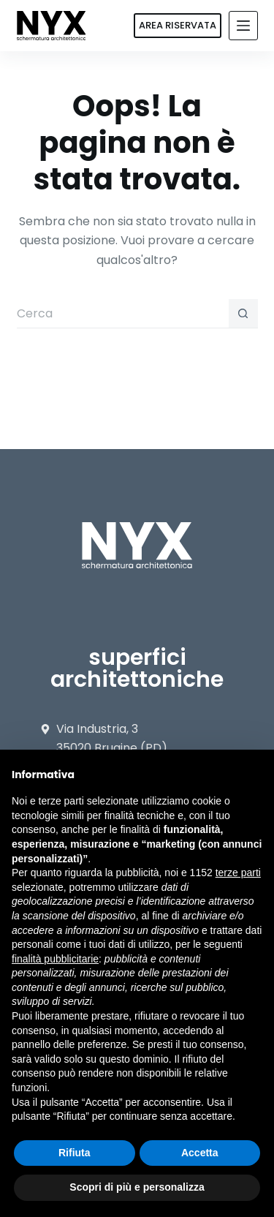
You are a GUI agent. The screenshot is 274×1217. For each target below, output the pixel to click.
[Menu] (243, 25)
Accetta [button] (199, 1152)
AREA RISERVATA (177, 25)
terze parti (238, 872)
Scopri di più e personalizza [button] (136, 1187)
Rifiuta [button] (74, 1152)
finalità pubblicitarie (55, 959)
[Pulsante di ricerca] (243, 313)
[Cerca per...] (123, 313)
